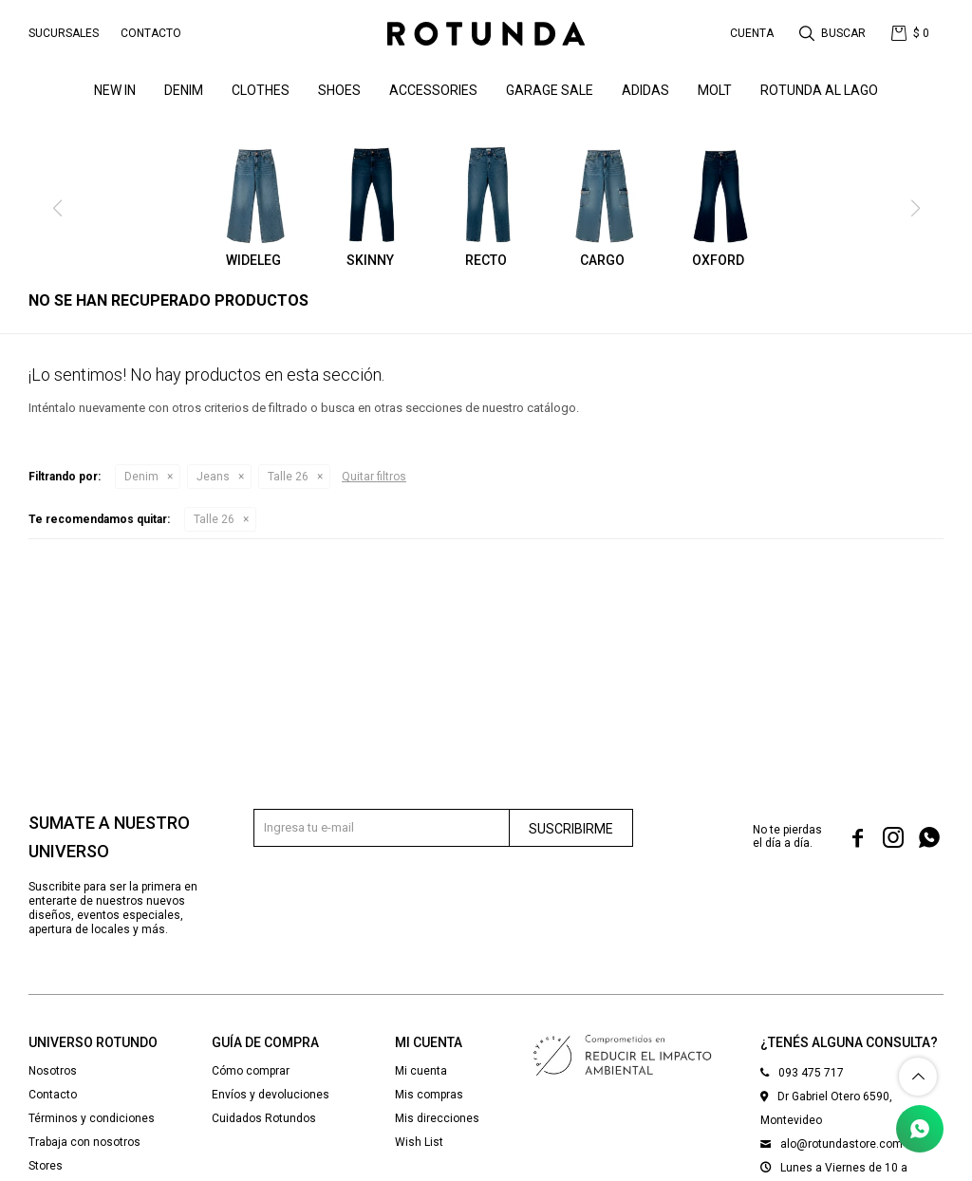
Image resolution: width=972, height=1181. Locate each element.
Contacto (151, 33)
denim (183, 90)
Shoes (339, 90)
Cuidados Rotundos (264, 1118)
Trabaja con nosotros (84, 1142)
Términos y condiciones (91, 1118)
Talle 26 (288, 476)
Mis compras (429, 1094)
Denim (141, 476)
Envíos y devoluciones (270, 1094)
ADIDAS (645, 90)
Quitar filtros (374, 476)
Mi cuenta (421, 1071)
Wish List (419, 1142)
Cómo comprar (251, 1071)
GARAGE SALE (549, 90)
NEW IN (115, 90)
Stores (45, 1165)
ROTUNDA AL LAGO (819, 90)
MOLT (715, 90)
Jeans (213, 476)
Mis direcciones (437, 1118)
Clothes (261, 90)
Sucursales (63, 33)
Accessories (433, 90)
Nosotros (52, 1071)
